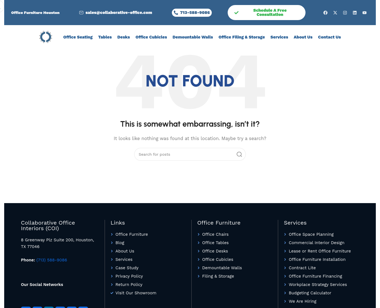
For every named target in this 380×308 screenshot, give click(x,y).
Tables (105, 37)
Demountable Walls (192, 37)
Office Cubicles (151, 37)
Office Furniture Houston (35, 12)
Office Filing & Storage (241, 37)
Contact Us (329, 37)
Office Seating (78, 37)
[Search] (190, 154)
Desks (123, 37)
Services (279, 37)
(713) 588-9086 (52, 260)
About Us (303, 37)
